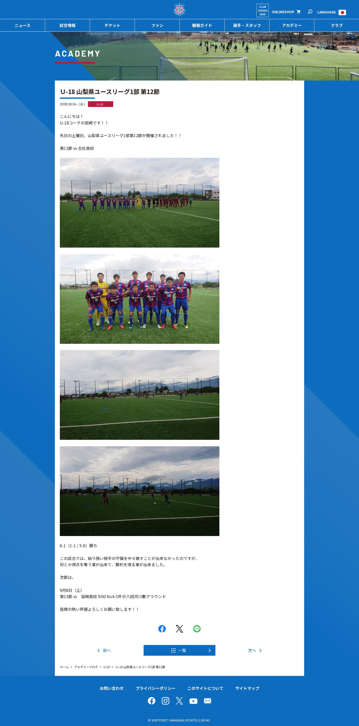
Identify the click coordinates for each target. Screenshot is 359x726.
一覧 (182, 650)
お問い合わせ (112, 688)
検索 (313, 11)
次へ (252, 650)
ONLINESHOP (283, 11)
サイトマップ (247, 688)
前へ (107, 650)
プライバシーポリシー (156, 688)
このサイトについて (205, 688)
